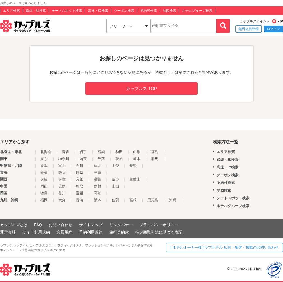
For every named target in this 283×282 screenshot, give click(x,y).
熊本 (97, 200)
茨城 (119, 159)
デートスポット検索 (67, 11)
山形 (136, 152)
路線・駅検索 (36, 11)
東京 (44, 159)
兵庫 (62, 179)
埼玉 (83, 159)
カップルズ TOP (141, 88)
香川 (62, 193)
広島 (62, 186)
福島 (154, 152)
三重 (97, 172)
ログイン (273, 29)
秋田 (119, 152)
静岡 (62, 172)
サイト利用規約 (36, 232)
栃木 (136, 159)
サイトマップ (91, 225)
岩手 (83, 152)
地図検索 (169, 11)
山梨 (115, 165)
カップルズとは (13, 225)
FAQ (38, 225)
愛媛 (79, 193)
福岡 (44, 200)
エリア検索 (11, 11)
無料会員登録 (248, 29)
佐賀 (115, 200)
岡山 (44, 186)
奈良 (115, 179)
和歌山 (134, 179)
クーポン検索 (124, 11)
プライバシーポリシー (158, 225)
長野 (133, 165)
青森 (65, 152)
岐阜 (79, 172)
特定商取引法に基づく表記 (158, 232)
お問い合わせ (60, 225)
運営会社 (8, 232)
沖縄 (172, 200)
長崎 (79, 200)
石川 (79, 165)
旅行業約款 (119, 232)
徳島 (44, 193)
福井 (97, 165)
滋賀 (97, 179)
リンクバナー (121, 225)
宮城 (101, 152)
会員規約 (64, 232)
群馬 (154, 159)
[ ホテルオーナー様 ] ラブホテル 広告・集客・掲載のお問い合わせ (224, 247)
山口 (115, 186)
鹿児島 (152, 200)
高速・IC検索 (98, 11)
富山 (62, 165)
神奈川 (63, 159)
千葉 (101, 159)
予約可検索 (148, 11)
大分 (62, 200)
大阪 (44, 179)
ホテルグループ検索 (197, 11)
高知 (97, 193)
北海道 (45, 152)
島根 (97, 186)
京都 (79, 179)
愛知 (44, 172)
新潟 (44, 165)
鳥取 (79, 186)
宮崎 (133, 200)
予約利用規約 (91, 232)
